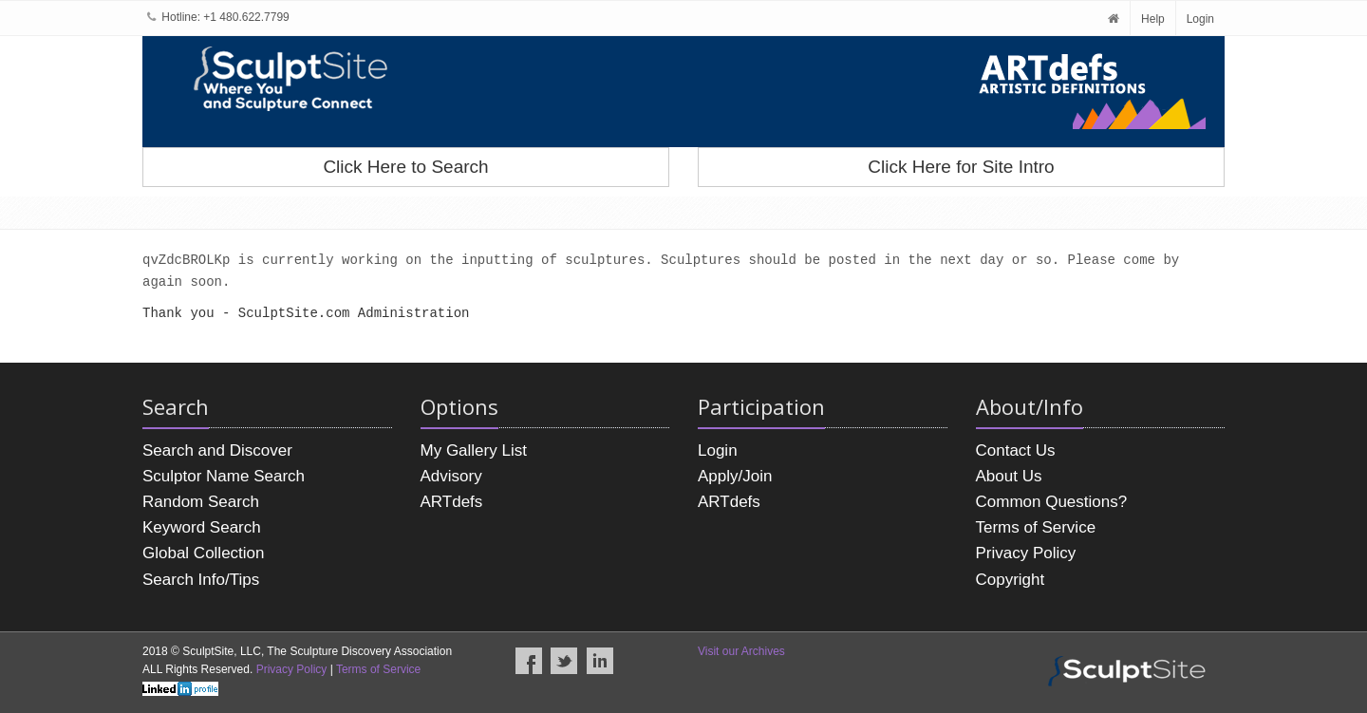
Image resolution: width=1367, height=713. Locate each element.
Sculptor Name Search (223, 476)
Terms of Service (1036, 527)
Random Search (200, 502)
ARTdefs (452, 502)
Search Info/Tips (200, 580)
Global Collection (203, 553)
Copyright (1010, 580)
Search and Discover (217, 450)
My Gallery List (474, 450)
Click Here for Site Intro (961, 167)
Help (1153, 19)
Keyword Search (201, 527)
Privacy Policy (1026, 553)
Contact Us (1016, 450)
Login (1200, 19)
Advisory (451, 476)
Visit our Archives (741, 651)
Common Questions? (1052, 502)
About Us (1009, 476)
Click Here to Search (405, 167)
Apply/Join (735, 476)
